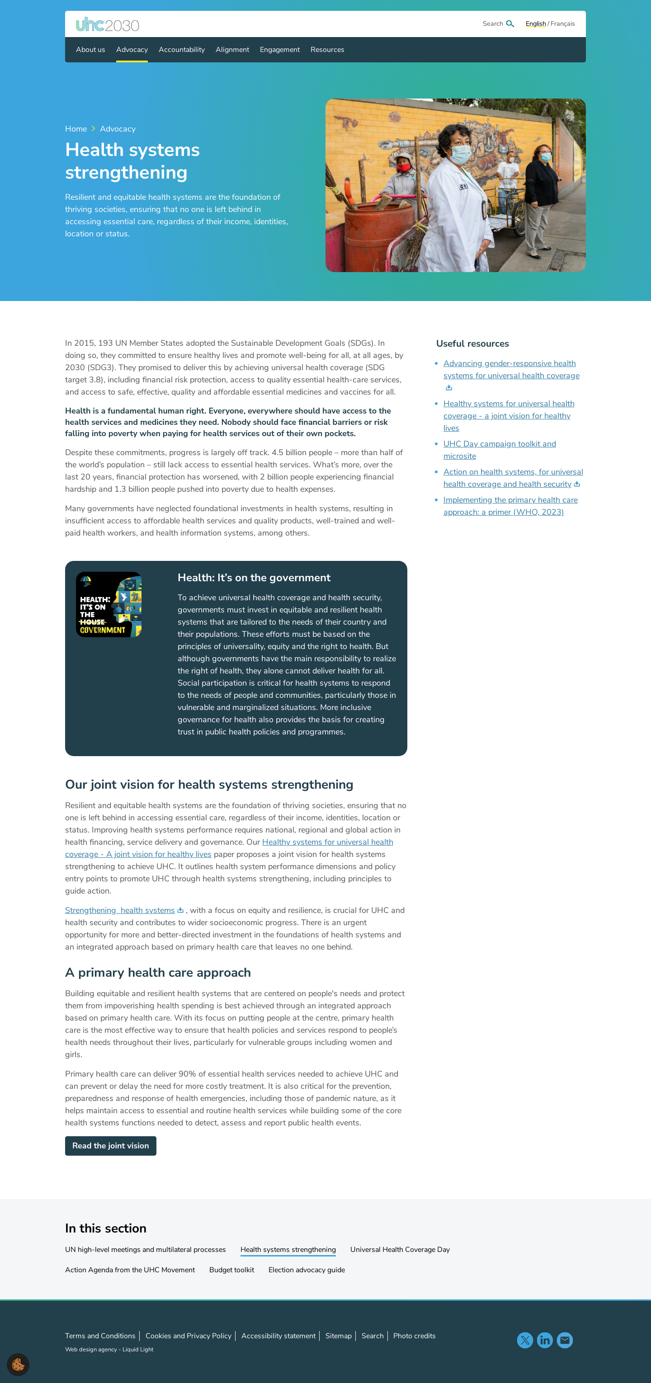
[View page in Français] (563, 24)
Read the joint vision (110, 1145)
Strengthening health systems (120, 910)
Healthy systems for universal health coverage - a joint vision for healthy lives (509, 415)
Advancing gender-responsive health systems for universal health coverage (511, 369)
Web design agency (91, 1349)
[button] (18, 1364)
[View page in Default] (536, 24)
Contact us (565, 1340)
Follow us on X (525, 1340)
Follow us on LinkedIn (545, 1340)
